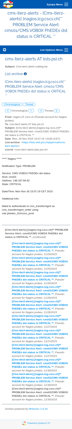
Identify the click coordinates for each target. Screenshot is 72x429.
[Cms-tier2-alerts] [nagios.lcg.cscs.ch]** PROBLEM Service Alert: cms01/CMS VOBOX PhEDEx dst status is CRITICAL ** (40, 247)
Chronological (12, 104)
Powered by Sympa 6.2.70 (38, 423)
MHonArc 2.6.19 (38, 408)
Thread (29, 104)
